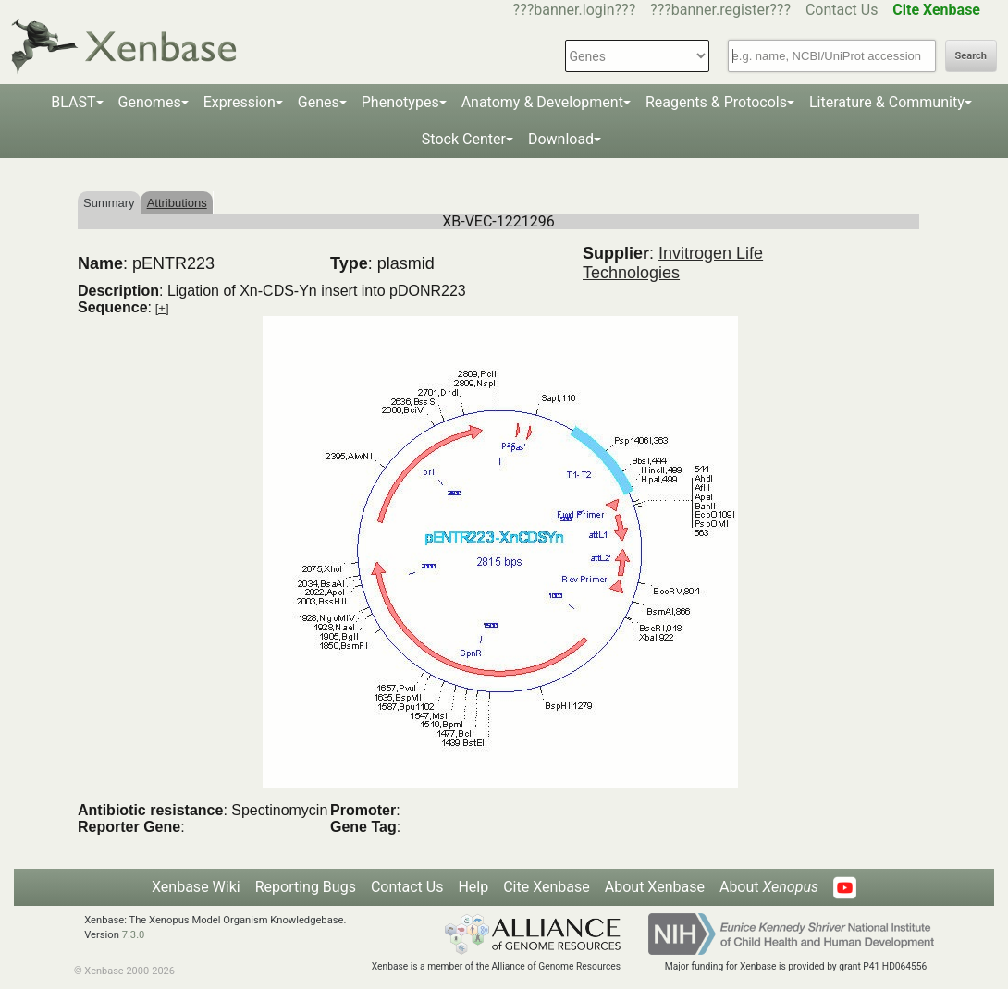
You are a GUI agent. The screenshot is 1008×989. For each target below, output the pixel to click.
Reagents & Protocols (716, 102)
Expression (239, 102)
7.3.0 (133, 935)
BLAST (73, 102)
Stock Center (464, 139)
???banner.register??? (720, 9)
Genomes (149, 102)
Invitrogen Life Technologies (673, 263)
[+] (162, 308)
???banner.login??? (574, 9)
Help (473, 887)
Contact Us (842, 9)
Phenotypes (400, 102)
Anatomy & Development (542, 102)
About (768, 887)
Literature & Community (887, 102)
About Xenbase (655, 887)
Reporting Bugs (305, 887)
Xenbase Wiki (196, 887)
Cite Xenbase (546, 887)
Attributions (177, 203)
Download (561, 139)
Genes (318, 102)
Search (971, 56)
